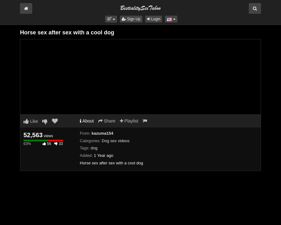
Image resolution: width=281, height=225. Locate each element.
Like (30, 121)
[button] (111, 19)
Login (154, 19)
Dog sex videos (116, 140)
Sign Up (131, 19)
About (87, 120)
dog (94, 148)
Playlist (129, 120)
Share (106, 120)
